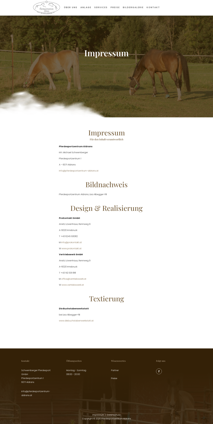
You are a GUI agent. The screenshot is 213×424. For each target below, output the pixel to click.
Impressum (98, 414)
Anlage (85, 7)
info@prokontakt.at (71, 242)
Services (101, 7)
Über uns (70, 7)
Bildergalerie (133, 7)
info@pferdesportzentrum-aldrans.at (78, 170)
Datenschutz (113, 414)
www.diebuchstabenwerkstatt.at (76, 320)
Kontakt (153, 7)
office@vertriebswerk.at (73, 278)
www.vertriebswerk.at (73, 284)
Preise (115, 7)
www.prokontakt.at (72, 248)
